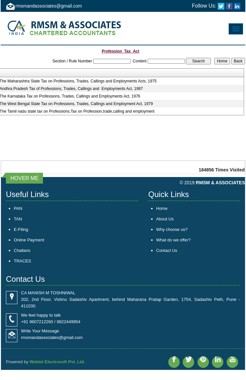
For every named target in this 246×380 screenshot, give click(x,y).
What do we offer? (173, 239)
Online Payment (29, 239)
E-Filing (21, 229)
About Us (165, 218)
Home (162, 208)
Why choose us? (172, 229)
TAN (18, 218)
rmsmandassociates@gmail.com (48, 6)
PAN (18, 208)
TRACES (22, 260)
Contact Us (166, 250)
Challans (22, 250)
